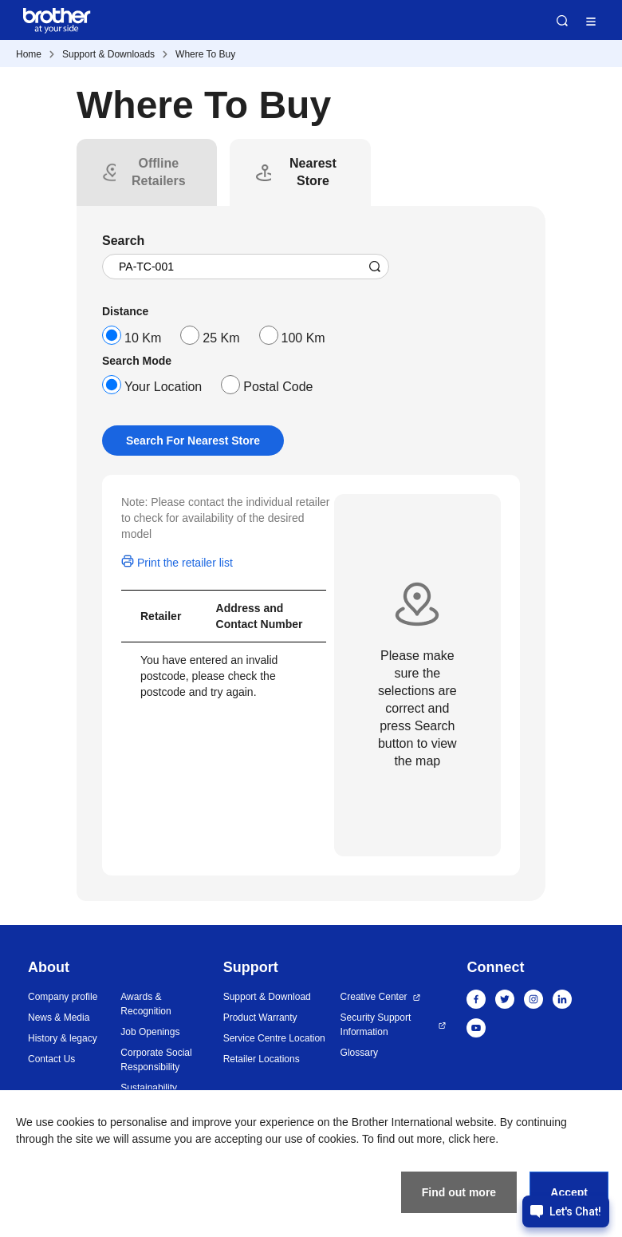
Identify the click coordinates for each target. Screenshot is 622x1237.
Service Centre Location (274, 1038)
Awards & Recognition (145, 1004)
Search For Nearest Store (193, 440)
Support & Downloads (108, 54)
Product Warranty (260, 1017)
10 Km (142, 338)
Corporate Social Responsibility (155, 1060)
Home (28, 54)
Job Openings (149, 1031)
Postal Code (278, 386)
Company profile (62, 996)
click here (471, 1138)
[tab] (158, 172)
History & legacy (62, 1038)
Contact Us (51, 1059)
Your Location (163, 386)
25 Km (221, 338)
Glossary (359, 1052)
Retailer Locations (261, 1059)
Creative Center (374, 996)
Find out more (459, 1192)
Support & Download (267, 996)
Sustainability (148, 1087)
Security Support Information (376, 1024)
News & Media (58, 1017)
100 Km (303, 338)
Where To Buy (205, 54)
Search (562, 21)
